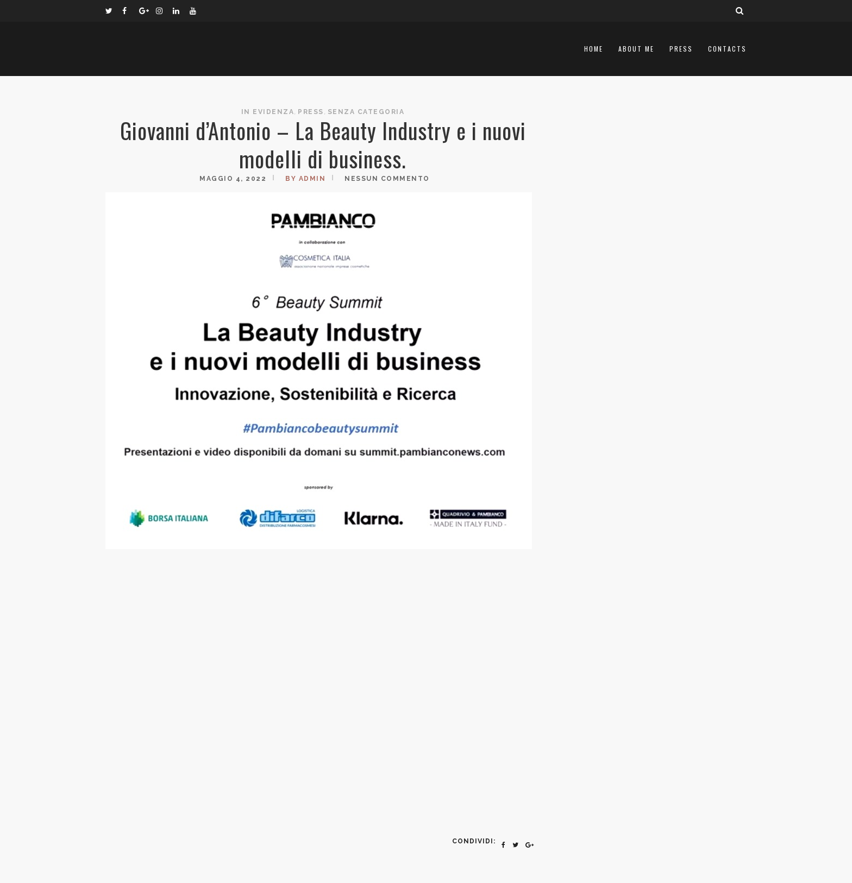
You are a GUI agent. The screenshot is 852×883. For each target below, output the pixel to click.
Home (593, 48)
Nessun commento (387, 178)
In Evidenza (268, 112)
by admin (305, 178)
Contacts (727, 48)
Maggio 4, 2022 (232, 178)
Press (681, 48)
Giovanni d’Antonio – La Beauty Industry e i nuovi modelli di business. (323, 144)
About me (636, 48)
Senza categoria (366, 112)
